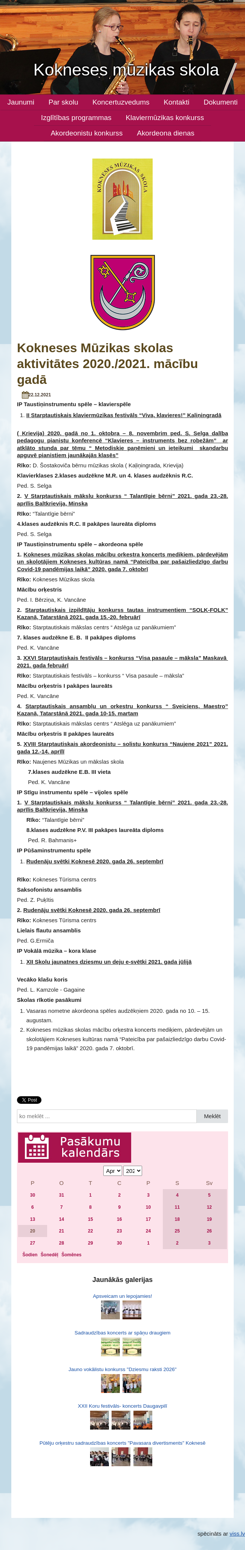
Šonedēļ (49, 1254)
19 (209, 1219)
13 (32, 1219)
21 (61, 1231)
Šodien (29, 1254)
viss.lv (237, 1533)
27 (32, 1243)
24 (148, 1231)
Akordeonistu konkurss (86, 133)
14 (61, 1219)
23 (119, 1231)
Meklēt (212, 1116)
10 (148, 1207)
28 (61, 1243)
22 (90, 1231)
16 (119, 1219)
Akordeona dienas (165, 133)
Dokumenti (220, 102)
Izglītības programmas (76, 118)
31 (61, 1195)
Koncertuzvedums (120, 102)
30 (32, 1195)
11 (177, 1207)
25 (177, 1231)
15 (90, 1219)
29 (90, 1243)
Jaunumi (20, 102)
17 (148, 1219)
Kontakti (176, 102)
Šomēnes (71, 1254)
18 (177, 1219)
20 (32, 1231)
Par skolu (63, 102)
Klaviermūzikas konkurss (165, 118)
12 (209, 1207)
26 (209, 1231)
